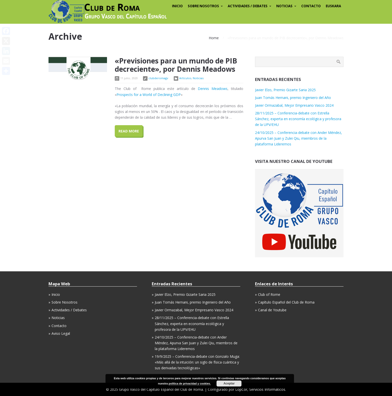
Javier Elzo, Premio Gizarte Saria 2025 (285, 89)
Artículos (185, 78)
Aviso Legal (61, 333)
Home (214, 37)
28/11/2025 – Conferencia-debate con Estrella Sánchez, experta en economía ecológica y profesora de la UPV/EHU (298, 119)
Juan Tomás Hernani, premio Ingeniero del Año (293, 97)
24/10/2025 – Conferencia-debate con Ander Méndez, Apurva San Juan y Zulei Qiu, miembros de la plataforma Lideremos (298, 138)
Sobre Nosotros (65, 302)
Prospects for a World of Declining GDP (148, 94)
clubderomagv (158, 78)
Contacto (59, 325)
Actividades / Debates (69, 310)
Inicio (56, 294)
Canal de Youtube (272, 310)
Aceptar (229, 383)
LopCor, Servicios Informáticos (260, 389)
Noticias (198, 78)
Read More (128, 131)
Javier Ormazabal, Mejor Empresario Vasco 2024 (294, 105)
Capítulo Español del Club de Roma (286, 302)
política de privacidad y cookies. (190, 383)
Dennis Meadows (213, 88)
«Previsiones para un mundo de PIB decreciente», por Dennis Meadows (176, 65)
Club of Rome (269, 294)
